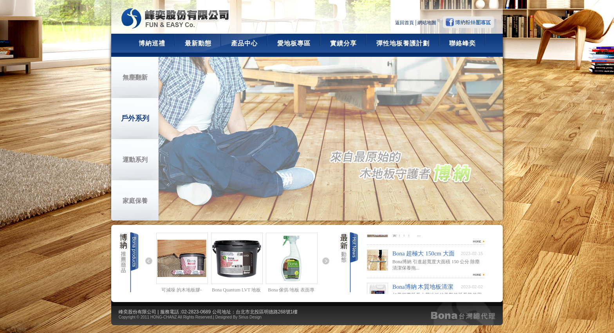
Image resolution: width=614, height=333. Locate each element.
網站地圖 (426, 22)
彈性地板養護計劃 (403, 43)
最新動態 (198, 43)
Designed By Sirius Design (238, 317)
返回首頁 (404, 22)
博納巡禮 (152, 43)
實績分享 (343, 43)
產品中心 (244, 43)
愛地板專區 (294, 43)
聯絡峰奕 (462, 43)
